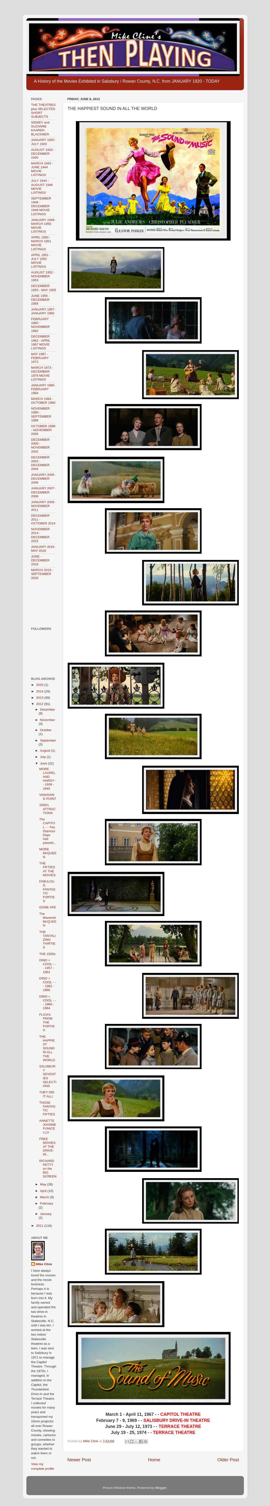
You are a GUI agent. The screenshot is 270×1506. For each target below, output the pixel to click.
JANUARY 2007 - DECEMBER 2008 (44, 492)
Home (154, 1459)
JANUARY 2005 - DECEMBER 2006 (44, 478)
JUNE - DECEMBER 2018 (40, 560)
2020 (40, 685)
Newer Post (79, 1459)
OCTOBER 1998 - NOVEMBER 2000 (43, 430)
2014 (40, 691)
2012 (40, 704)
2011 (40, 1225)
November (47, 720)
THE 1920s (47, 954)
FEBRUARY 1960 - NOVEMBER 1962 (40, 325)
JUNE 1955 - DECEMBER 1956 (40, 299)
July (43, 757)
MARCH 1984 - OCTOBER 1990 (43, 400)
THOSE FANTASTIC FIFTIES (47, 1108)
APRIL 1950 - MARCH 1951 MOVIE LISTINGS (41, 243)
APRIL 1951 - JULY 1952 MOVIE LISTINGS (41, 261)
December (47, 709)
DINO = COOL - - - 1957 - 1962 (47, 966)
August (45, 750)
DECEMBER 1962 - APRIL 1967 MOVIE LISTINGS (41, 342)
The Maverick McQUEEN (47, 919)
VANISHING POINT (47, 797)
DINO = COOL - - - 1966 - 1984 (47, 1002)
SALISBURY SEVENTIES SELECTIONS (47, 1076)
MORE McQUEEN (47, 853)
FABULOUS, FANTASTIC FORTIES (47, 891)
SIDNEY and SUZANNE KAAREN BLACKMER (40, 128)
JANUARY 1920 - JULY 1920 (44, 142)
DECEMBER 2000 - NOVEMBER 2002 (40, 445)
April (44, 1191)
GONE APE (47, 907)
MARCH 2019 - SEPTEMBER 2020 (42, 574)
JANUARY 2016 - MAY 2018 (44, 548)
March (45, 1197)
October (46, 730)
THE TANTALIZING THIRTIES (47, 939)
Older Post (228, 1459)
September (48, 740)
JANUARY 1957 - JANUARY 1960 (44, 311)
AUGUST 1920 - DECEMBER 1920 (43, 153)
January (46, 1214)
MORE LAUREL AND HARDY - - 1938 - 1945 (47, 778)
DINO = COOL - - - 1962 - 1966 (47, 984)
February (46, 1203)
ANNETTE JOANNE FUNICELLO (47, 1126)
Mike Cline (44, 1264)
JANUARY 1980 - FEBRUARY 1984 (44, 389)
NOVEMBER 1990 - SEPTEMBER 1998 (41, 414)
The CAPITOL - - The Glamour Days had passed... (47, 831)
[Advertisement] (46, 603)
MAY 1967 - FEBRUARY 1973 (40, 358)
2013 (40, 697)
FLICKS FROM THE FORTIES (47, 1022)
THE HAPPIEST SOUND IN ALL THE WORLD (47, 1048)
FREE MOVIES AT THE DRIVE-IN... (47, 1146)
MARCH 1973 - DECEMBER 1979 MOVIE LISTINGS (42, 373)
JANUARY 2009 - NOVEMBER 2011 (44, 506)
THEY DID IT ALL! (46, 1094)
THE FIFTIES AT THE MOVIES (47, 869)
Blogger (161, 1488)
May (43, 1184)
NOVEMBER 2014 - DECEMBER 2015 (40, 535)
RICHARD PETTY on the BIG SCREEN (47, 1168)
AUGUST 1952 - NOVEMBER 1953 (43, 276)
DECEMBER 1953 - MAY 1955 (43, 288)
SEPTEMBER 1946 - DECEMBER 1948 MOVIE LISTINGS (41, 206)
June (44, 763)
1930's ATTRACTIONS (47, 809)
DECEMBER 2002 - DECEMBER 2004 (40, 463)
